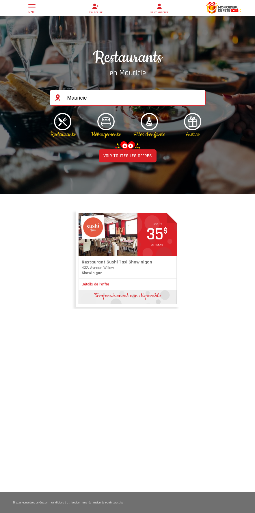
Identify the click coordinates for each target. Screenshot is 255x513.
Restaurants (63, 134)
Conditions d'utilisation (65, 502)
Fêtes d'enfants (149, 134)
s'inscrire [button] (96, 8)
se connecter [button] (159, 8)
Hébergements (106, 134)
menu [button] (32, 9)
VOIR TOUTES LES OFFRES (127, 156)
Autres (193, 134)
